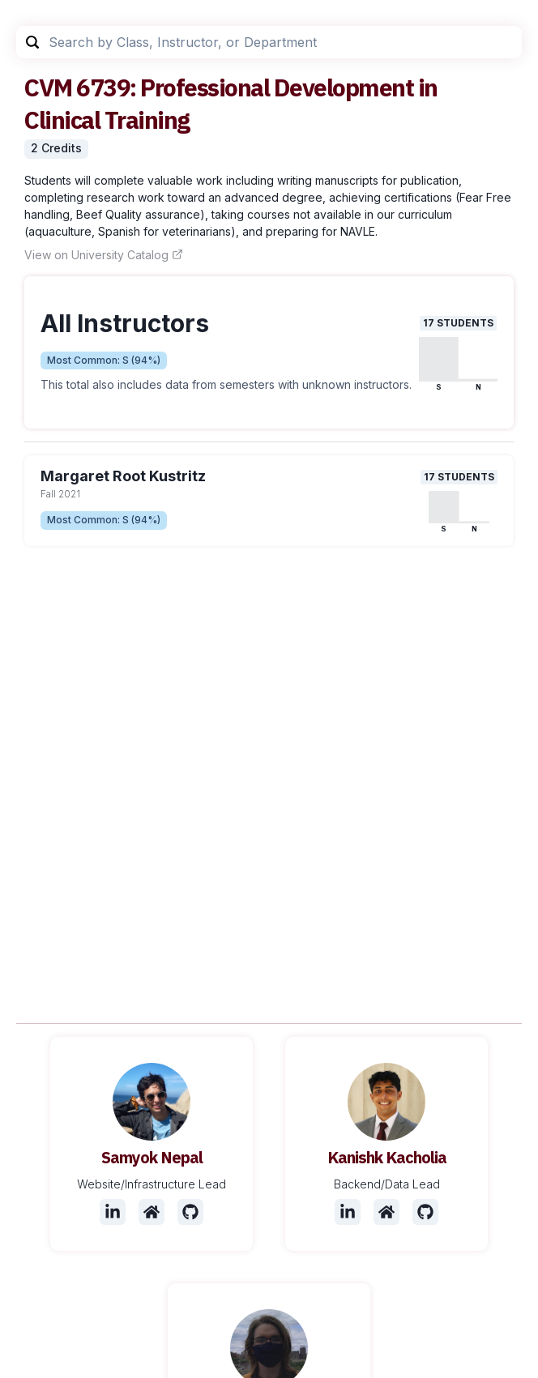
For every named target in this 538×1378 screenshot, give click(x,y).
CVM (48, 87)
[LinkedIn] (113, 1212)
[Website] (151, 1212)
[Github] (190, 1212)
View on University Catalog (103, 255)
